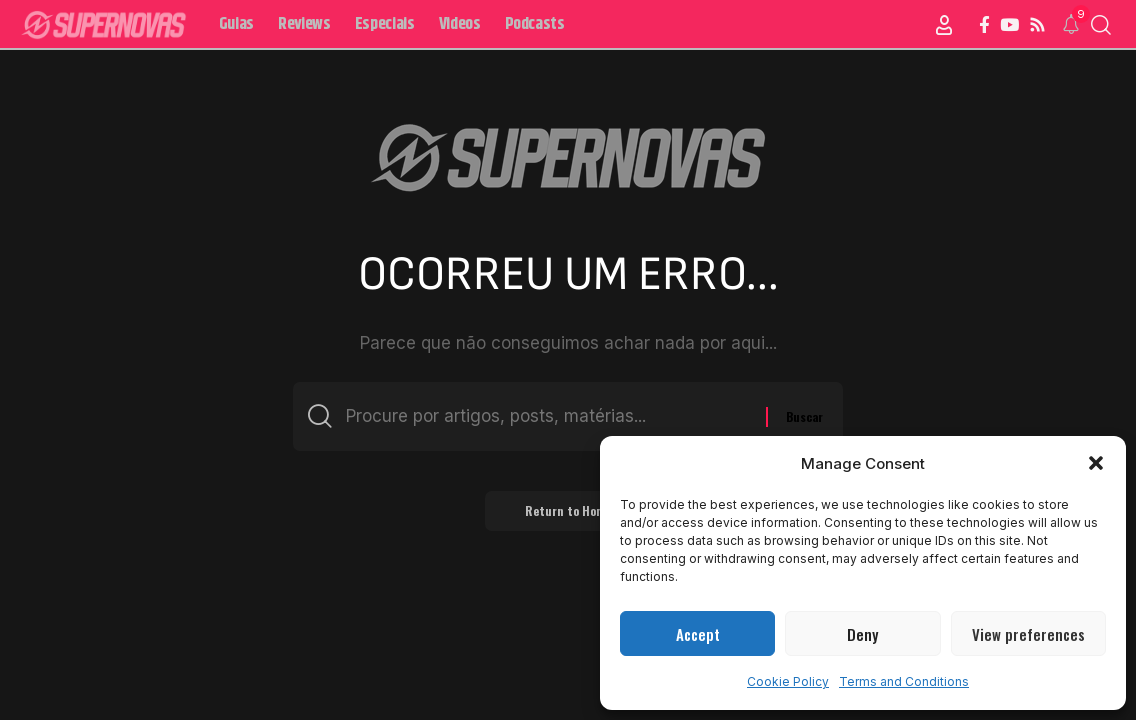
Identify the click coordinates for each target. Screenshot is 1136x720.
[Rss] (1037, 25)
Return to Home (568, 510)
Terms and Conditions (904, 681)
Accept (698, 634)
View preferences (1028, 634)
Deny (862, 634)
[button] (1096, 463)
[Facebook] (984, 25)
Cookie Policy (788, 681)
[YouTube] (1009, 25)
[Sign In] (944, 25)
